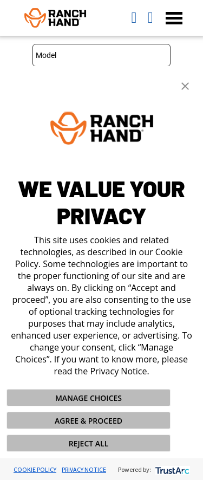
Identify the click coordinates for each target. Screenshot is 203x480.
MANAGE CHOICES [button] (88, 398)
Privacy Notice (84, 469)
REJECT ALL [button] (89, 443)
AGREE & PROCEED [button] (88, 421)
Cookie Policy (35, 469)
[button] (185, 85)
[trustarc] (171, 469)
